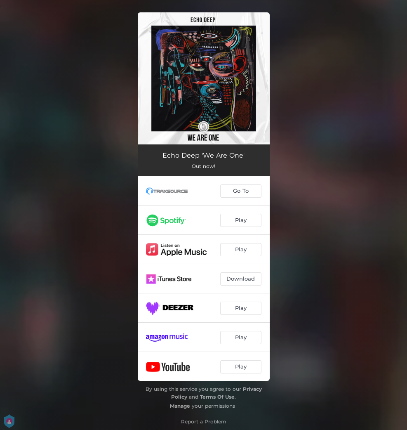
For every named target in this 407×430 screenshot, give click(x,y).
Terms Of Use (217, 397)
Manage (180, 406)
